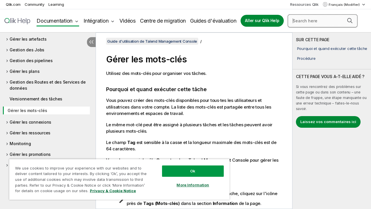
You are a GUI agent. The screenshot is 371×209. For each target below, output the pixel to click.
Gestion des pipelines (31, 60)
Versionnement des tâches (36, 98)
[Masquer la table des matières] (91, 42)
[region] (116, 177)
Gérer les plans (24, 71)
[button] (349, 21)
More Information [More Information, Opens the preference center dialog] (188, 180)
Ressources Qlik (304, 4)
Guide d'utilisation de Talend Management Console (152, 41)
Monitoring (20, 143)
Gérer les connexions (30, 122)
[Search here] (322, 21)
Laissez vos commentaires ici (328, 121)
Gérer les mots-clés (27, 110)
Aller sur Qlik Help (262, 20)
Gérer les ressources (30, 132)
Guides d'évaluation (213, 21)
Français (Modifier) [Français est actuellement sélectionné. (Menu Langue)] (345, 5)
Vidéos (127, 21)
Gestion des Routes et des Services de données (48, 85)
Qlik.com (13, 4)
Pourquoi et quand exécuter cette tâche (332, 48)
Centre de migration (163, 21)
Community (35, 4)
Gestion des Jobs (27, 49)
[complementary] (331, 121)
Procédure (306, 58)
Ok (188, 166)
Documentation (54, 21)
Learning (56, 4)
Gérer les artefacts (28, 39)
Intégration (95, 21)
